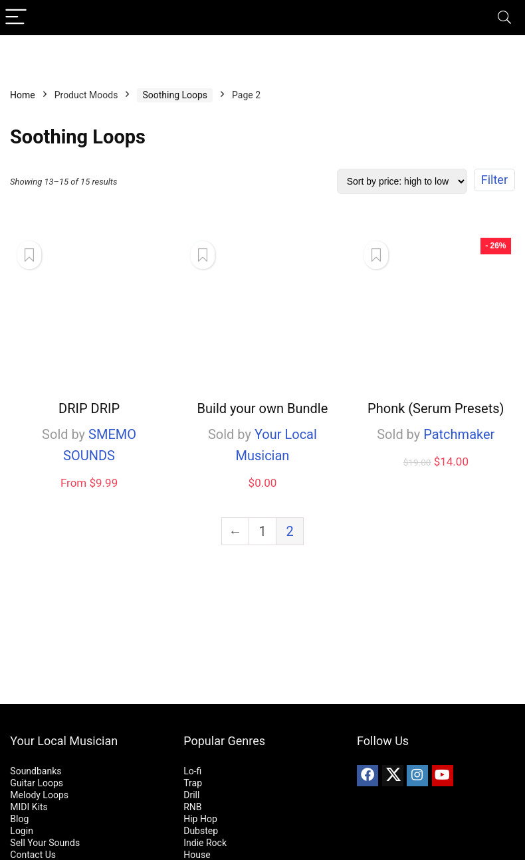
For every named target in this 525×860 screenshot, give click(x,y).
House (196, 854)
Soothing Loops (174, 95)
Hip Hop (200, 819)
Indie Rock (205, 842)
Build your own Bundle (262, 408)
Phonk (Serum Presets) (436, 408)
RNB (192, 807)
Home (22, 95)
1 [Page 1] (262, 531)
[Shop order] (402, 181)
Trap (192, 783)
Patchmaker (458, 434)
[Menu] (16, 17)
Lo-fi (192, 771)
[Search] (504, 17)
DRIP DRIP (89, 408)
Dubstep (200, 830)
